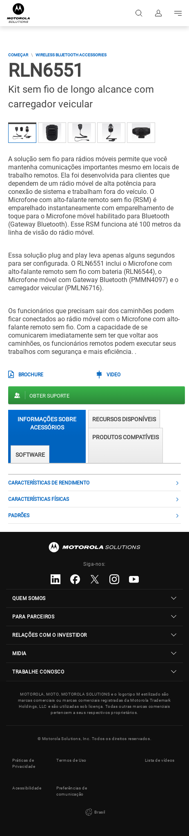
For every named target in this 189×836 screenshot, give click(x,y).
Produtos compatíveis (125, 437)
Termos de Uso (71, 760)
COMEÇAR (18, 55)
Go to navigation (178, 13)
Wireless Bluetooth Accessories (71, 55)
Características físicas (38, 499)
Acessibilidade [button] (26, 788)
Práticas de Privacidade (24, 763)
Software (30, 454)
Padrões (18, 515)
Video (113, 375)
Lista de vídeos (160, 760)
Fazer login (158, 13)
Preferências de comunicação (71, 791)
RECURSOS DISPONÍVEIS (124, 419)
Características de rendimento (48, 483)
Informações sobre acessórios (47, 423)
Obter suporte (49, 396)
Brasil (94, 812)
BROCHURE (30, 375)
